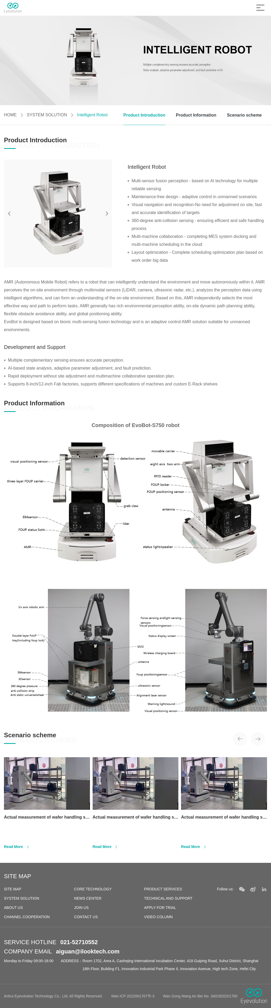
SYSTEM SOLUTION (47, 115)
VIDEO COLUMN (158, 917)
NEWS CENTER (87, 898)
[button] (106, 213)
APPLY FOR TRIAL (160, 907)
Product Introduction (144, 115)
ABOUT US (13, 907)
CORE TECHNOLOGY (93, 889)
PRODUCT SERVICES (163, 889)
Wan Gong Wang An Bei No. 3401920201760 (200, 996)
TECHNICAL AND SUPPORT (168, 898)
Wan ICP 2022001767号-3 (132, 996)
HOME (10, 115)
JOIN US (81, 907)
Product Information (196, 115)
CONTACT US (86, 917)
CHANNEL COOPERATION (27, 917)
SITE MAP (12, 889)
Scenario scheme (244, 115)
